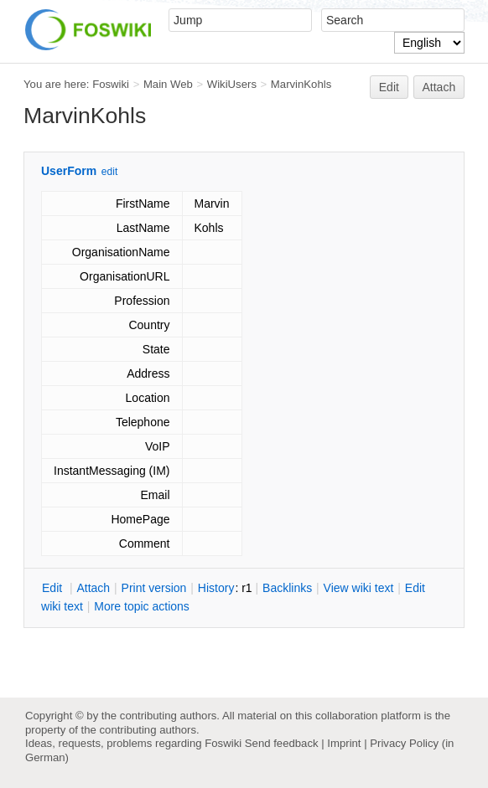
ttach (93, 588)
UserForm (68, 171)
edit (109, 172)
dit (53, 588)
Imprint (344, 743)
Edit (389, 87)
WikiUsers (232, 84)
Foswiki (110, 84)
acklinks (287, 588)
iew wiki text (359, 588)
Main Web (168, 84)
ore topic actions (141, 606)
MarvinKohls (301, 84)
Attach (439, 87)
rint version (154, 588)
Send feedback (282, 743)
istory (216, 588)
